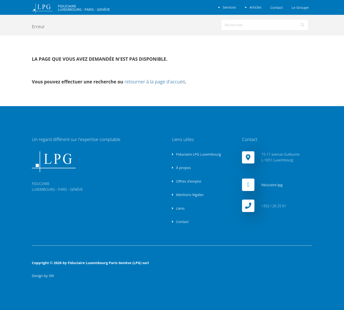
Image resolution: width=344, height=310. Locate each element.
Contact (276, 7)
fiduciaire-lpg (272, 184)
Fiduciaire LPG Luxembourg (198, 154)
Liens (179, 208)
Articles (255, 7)
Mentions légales (189, 194)
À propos (183, 167)
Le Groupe (300, 7)
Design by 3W (43, 275)
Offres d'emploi (188, 181)
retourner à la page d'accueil (154, 82)
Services (229, 7)
